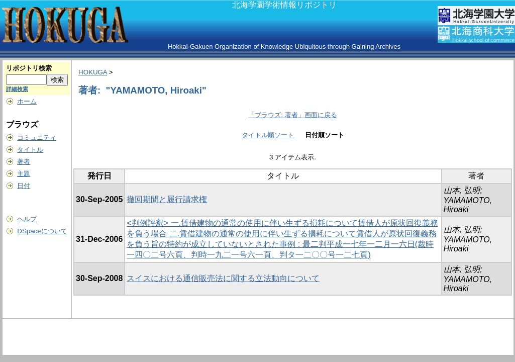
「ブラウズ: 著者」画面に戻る (292, 115)
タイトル (30, 149)
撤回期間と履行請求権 (167, 199)
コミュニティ (36, 137)
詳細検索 (17, 89)
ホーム (27, 101)
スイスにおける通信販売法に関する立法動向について (223, 278)
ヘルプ (27, 219)
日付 (23, 186)
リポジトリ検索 (29, 68)
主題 (23, 173)
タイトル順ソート (268, 135)
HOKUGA (92, 72)
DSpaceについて (42, 231)
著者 (23, 161)
